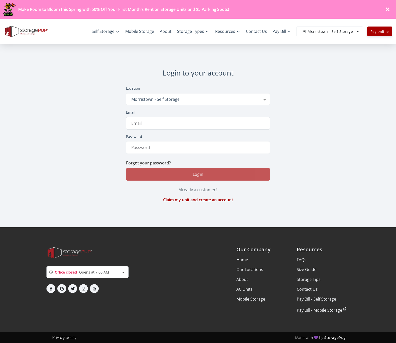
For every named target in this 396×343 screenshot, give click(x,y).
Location (133, 88)
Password (134, 136)
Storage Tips (308, 279)
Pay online (379, 31)
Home (242, 259)
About (242, 279)
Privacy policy (64, 337)
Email (130, 112)
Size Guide (306, 269)
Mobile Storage (250, 299)
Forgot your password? (148, 163)
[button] (50, 288)
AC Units (244, 289)
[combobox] (198, 99)
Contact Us (307, 289)
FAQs (301, 259)
